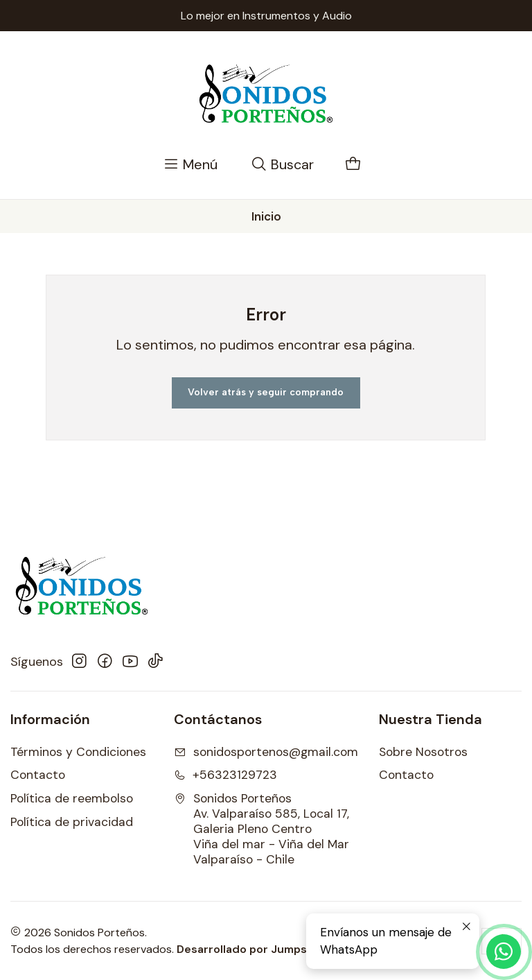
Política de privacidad (71, 821)
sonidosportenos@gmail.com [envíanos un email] (266, 751)
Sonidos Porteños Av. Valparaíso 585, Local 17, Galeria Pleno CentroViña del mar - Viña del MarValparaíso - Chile (261, 829)
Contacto (37, 774)
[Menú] (190, 164)
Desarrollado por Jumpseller (254, 949)
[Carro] (353, 164)
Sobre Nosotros (423, 751)
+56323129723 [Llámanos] (225, 774)
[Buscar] (282, 164)
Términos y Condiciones (78, 751)
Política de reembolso (71, 798)
